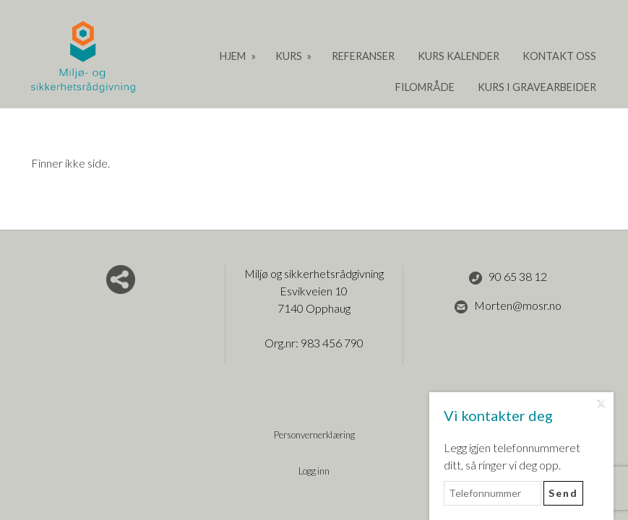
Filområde (425, 87)
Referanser (363, 56)
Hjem (234, 56)
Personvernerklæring (314, 435)
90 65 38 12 (507, 277)
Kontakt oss (559, 56)
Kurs (289, 56)
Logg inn (314, 471)
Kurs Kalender (458, 56)
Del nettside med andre (120, 279)
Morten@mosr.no (508, 306)
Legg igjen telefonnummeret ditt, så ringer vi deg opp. (512, 456)
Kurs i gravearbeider (537, 87)
